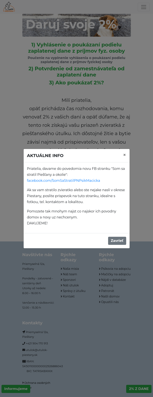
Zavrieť (117, 241)
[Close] (124, 155)
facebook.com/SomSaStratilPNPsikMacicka (63, 181)
